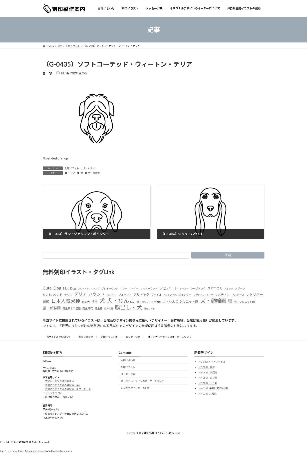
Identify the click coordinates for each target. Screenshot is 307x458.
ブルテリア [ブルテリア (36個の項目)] (125, 294)
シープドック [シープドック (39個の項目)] (198, 288)
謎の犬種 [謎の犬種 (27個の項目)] (108, 308)
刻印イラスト (72, 168)
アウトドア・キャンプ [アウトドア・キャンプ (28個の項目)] (89, 288)
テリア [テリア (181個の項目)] (80, 294)
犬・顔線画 (94, 172)
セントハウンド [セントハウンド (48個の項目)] (52, 294)
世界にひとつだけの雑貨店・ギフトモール (68, 389)
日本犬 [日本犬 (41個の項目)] (86, 301)
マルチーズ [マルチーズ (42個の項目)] (237, 294)
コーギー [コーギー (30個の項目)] (134, 288)
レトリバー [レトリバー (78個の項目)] (254, 294)
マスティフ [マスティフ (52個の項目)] (222, 294)
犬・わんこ (89, 168)
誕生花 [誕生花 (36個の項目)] (98, 308)
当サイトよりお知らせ (59, 336)
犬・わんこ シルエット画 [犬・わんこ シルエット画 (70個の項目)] (180, 301)
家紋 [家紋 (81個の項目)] (46, 301)
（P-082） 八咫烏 (207, 372)
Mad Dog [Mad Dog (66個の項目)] (69, 288)
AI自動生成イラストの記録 (135, 388)
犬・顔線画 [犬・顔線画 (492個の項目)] (213, 301)
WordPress (18, 450)
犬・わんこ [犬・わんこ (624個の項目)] (121, 300)
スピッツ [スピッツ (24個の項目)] (228, 288)
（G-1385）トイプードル (211, 361)
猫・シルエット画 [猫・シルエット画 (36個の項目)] (244, 301)
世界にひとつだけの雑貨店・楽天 (63, 385)
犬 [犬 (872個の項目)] (102, 300)
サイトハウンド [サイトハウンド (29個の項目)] (149, 288)
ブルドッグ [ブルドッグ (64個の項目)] (141, 294)
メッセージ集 (133, 336)
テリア (71, 172)
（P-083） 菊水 (206, 367)
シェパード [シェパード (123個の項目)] (168, 288)
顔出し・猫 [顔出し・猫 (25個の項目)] (149, 308)
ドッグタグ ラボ (54, 393)
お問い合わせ (85, 336)
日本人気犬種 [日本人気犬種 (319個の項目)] (65, 301)
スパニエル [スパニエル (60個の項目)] (215, 288)
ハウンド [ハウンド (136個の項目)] (97, 294)
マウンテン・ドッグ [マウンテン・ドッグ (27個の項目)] (203, 295)
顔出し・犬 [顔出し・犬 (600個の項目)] (128, 307)
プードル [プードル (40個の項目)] (156, 294)
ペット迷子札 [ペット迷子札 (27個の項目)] (170, 295)
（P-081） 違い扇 (207, 377)
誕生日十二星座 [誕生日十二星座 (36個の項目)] (72, 308)
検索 (228, 255)
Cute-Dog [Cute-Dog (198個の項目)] (52, 288)
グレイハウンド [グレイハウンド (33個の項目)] (109, 288)
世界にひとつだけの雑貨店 (59, 381)
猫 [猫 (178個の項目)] (230, 301)
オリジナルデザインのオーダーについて (169, 336)
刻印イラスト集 (109, 336)
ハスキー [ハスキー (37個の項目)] (111, 294)
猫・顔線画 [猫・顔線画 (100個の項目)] (52, 308)
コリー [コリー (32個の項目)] (123, 288)
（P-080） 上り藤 (207, 383)
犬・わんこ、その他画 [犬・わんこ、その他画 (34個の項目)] (149, 301)
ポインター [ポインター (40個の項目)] (184, 294)
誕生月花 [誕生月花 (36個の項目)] (87, 308)
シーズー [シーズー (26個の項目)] (184, 288)
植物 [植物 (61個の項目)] (94, 301)
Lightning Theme (36, 450)
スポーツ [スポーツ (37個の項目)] (240, 288)
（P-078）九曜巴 (207, 393)
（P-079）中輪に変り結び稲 (213, 388)
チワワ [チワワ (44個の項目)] (68, 294)
